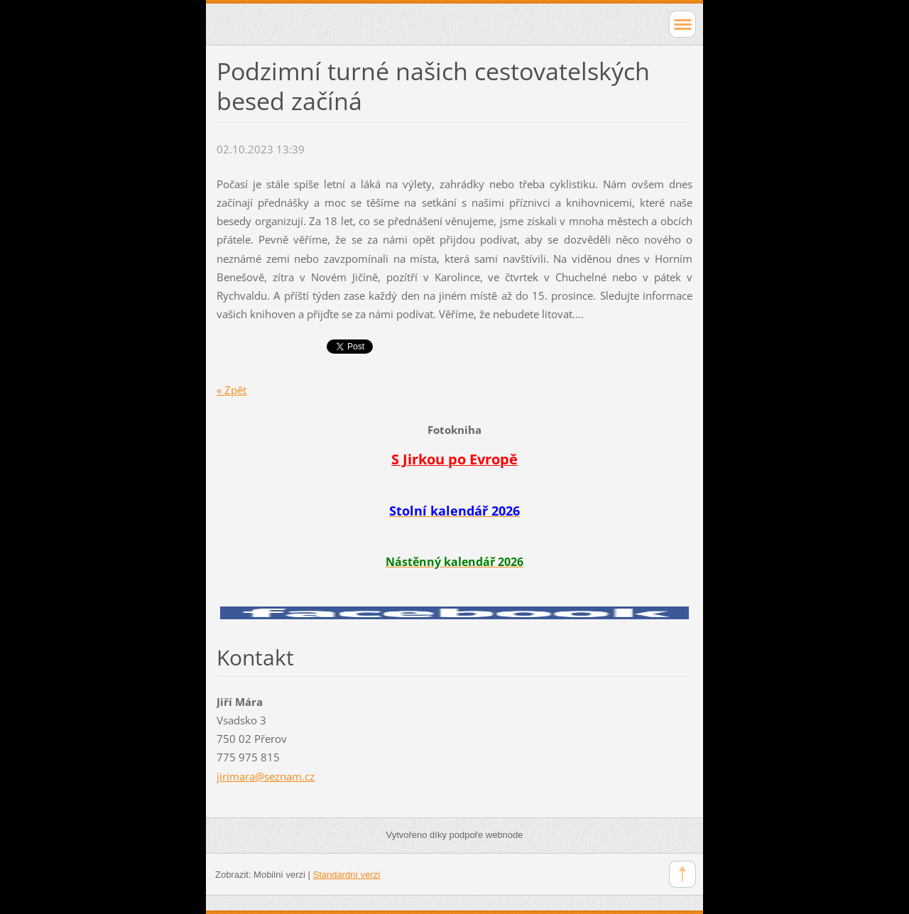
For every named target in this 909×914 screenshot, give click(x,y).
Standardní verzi (347, 874)
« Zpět (231, 390)
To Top (682, 874)
